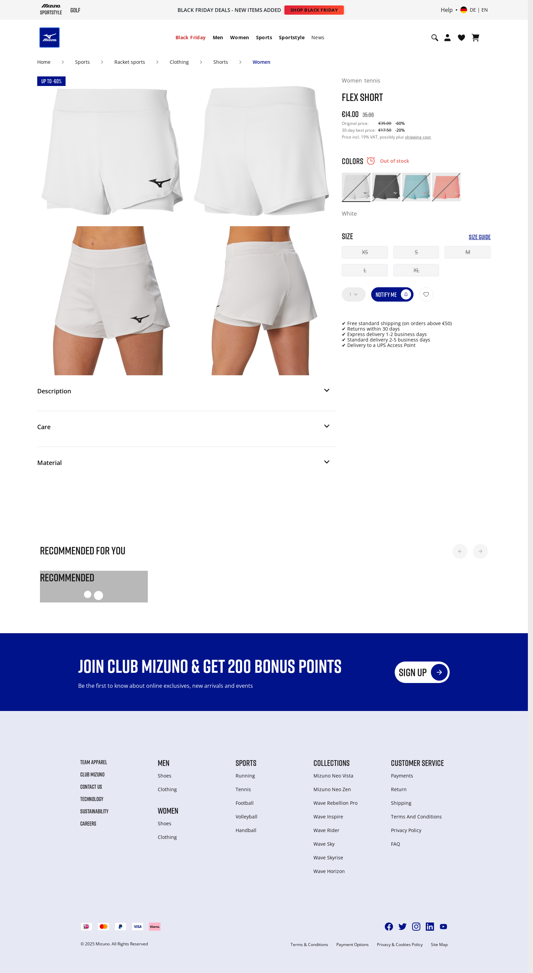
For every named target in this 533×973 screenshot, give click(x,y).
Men (218, 37)
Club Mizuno (92, 774)
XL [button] (416, 270)
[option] (356, 187)
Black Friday (191, 37)
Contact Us (91, 786)
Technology (91, 799)
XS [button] (365, 252)
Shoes (164, 775)
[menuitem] (190, 37)
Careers (88, 823)
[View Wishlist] (461, 37)
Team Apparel (93, 762)
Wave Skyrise (328, 857)
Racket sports (129, 62)
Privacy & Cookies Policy (400, 944)
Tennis (243, 789)
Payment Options (352, 944)
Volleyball (246, 816)
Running (245, 775)
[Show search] (434, 37)
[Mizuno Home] (51, 9)
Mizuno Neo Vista (333, 775)
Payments (402, 775)
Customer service (417, 763)
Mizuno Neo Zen (332, 789)
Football (245, 803)
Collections (331, 763)
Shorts (220, 62)
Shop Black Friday (314, 10)
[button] (184, 393)
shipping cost (418, 137)
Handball (246, 830)
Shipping (401, 803)
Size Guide (480, 237)
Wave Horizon (329, 871)
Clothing (179, 62)
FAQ (395, 844)
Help (447, 10)
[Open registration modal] (447, 37)
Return (399, 789)
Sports (264, 37)
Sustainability (94, 811)
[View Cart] (475, 37)
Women (239, 37)
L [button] (365, 270)
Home (44, 62)
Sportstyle (292, 37)
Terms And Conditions (416, 816)
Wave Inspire (328, 816)
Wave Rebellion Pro (335, 803)
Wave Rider (326, 830)
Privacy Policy (406, 830)
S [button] (416, 252)
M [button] (467, 252)
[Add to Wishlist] (426, 294)
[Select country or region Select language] (474, 9)
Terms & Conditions (309, 944)
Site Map (439, 944)
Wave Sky (324, 844)
